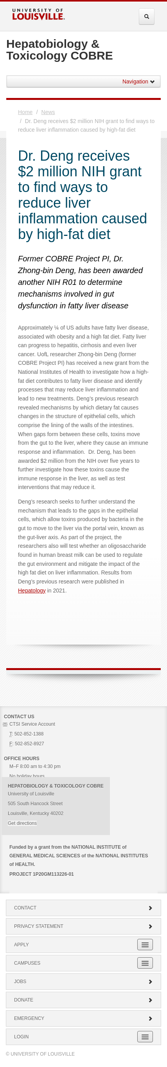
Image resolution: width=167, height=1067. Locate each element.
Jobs (83, 981)
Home (25, 112)
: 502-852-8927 (26, 743)
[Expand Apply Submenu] (145, 944)
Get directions (22, 823)
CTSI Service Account (32, 724)
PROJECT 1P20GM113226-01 (41, 874)
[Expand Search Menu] (146, 16)
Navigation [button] (138, 81)
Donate (83, 1000)
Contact (83, 908)
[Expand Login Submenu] (145, 1036)
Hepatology (32, 590)
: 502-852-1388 (26, 734)
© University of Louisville (40, 1054)
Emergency (83, 1018)
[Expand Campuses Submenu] (145, 963)
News (48, 112)
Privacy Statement (83, 926)
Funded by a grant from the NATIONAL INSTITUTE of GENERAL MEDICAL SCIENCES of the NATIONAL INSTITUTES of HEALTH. (78, 855)
